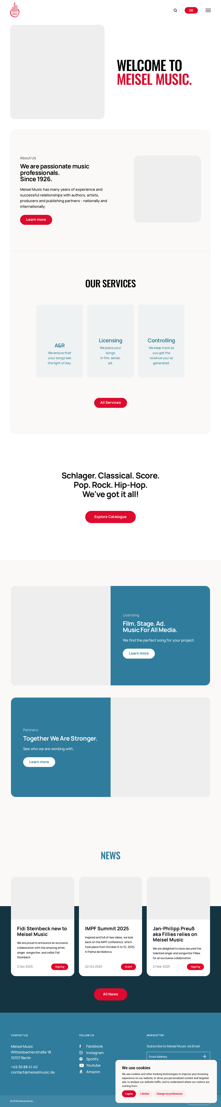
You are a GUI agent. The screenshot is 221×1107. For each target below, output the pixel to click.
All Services (110, 402)
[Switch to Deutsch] (191, 10)
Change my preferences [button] (170, 1093)
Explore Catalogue (110, 517)
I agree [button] (129, 1093)
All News (110, 994)
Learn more (36, 219)
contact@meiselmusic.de (33, 1072)
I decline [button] (144, 1093)
